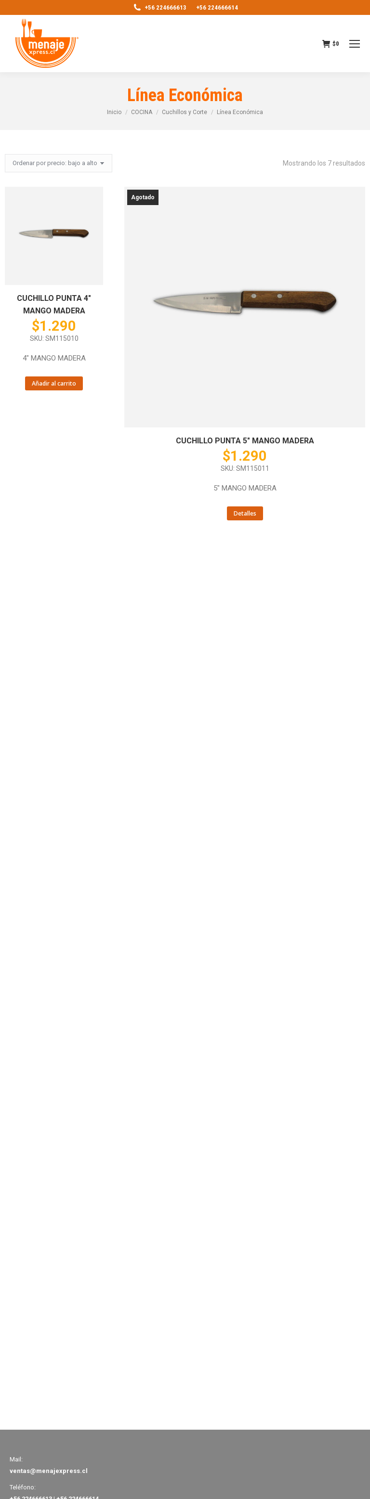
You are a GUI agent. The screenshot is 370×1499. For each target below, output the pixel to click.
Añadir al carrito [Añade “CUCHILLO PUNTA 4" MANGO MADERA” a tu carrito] (54, 383)
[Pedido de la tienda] (58, 163)
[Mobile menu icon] (354, 44)
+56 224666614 (217, 7)
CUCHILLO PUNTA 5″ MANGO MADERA (245, 440)
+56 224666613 (159, 7)
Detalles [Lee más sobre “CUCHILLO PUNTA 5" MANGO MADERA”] (245, 513)
